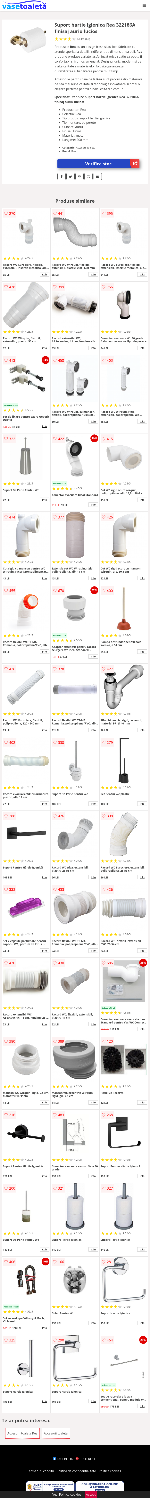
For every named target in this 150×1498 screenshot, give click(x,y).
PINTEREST (85, 1459)
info (44, 274)
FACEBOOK (63, 1459)
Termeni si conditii (40, 1471)
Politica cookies (110, 1471)
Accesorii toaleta (56, 1433)
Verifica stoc (112, 163)
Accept (91, 1494)
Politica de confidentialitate (76, 1471)
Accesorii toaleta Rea (22, 1433)
